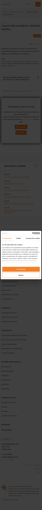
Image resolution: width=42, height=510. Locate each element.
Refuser (21, 275)
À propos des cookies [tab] (33, 238)
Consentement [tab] (6, 238)
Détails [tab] (18, 238)
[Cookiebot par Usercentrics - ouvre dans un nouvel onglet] (32, 233)
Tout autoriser (21, 269)
